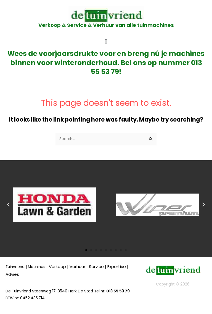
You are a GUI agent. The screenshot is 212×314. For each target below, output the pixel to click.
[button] (106, 41)
